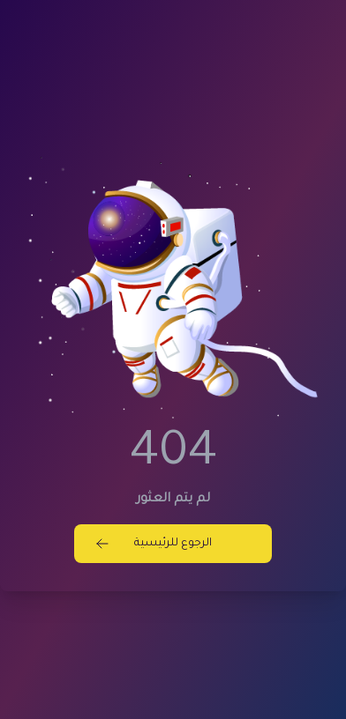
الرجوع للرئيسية (153, 544)
